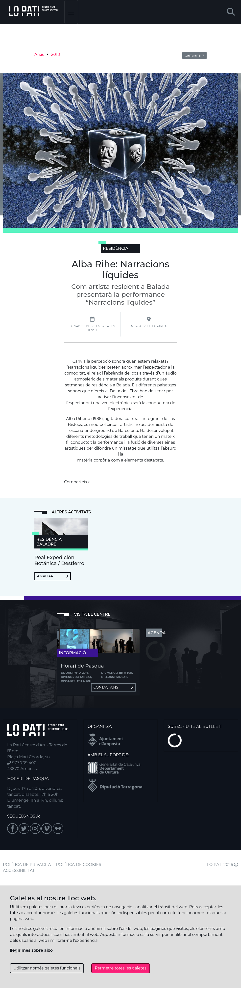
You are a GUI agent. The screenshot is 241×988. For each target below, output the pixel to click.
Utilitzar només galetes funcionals (46, 968)
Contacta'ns (113, 687)
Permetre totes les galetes (120, 968)
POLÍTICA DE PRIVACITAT (28, 864)
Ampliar (52, 576)
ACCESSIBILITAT (19, 870)
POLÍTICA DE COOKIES (78, 864)
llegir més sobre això (31, 950)
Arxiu (39, 54)
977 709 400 (21, 762)
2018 (55, 54)
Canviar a (193, 55)
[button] (231, 12)
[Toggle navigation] (71, 12)
